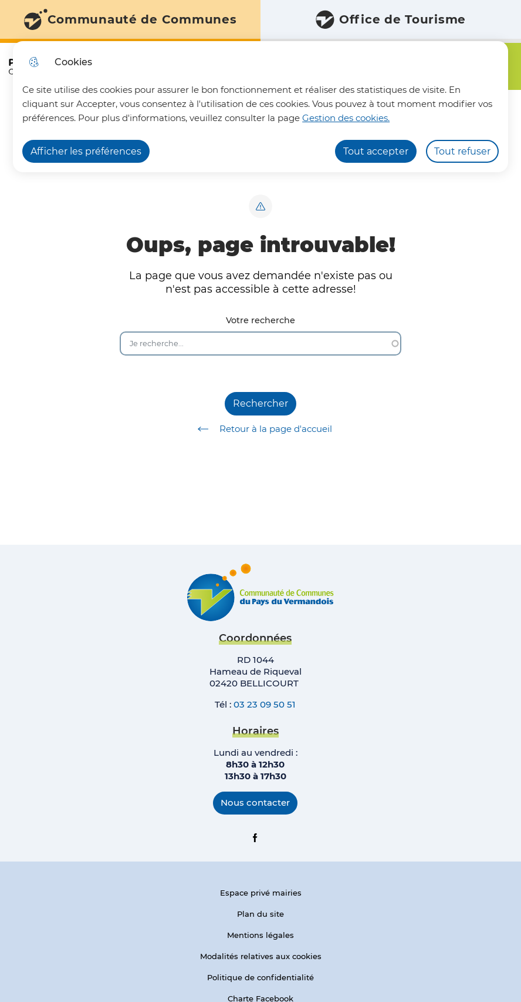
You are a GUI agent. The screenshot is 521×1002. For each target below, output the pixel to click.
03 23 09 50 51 (265, 704)
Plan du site (260, 914)
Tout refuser (462, 151)
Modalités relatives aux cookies (261, 956)
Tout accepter (375, 151)
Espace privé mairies (261, 892)
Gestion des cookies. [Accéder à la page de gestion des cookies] (346, 117)
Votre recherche (260, 321)
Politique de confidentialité (260, 977)
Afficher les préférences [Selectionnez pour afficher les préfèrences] (86, 151)
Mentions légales (260, 935)
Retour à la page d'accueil (261, 429)
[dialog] (260, 106)
